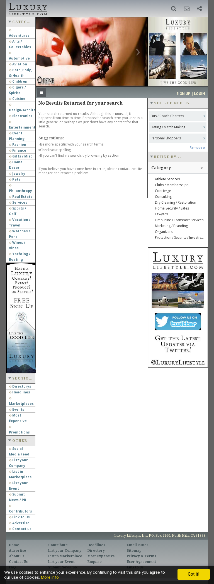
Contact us (20, 528)
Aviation (18, 64)
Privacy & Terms (141, 556)
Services (18, 202)
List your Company (64, 551)
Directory (96, 551)
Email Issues (137, 545)
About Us (16, 556)
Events (16, 409)
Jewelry (17, 173)
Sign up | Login (190, 93)
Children (18, 81)
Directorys (20, 386)
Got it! (194, 574)
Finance (17, 150)
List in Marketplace (65, 556)
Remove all (198, 147)
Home (14, 545)
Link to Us (19, 517)
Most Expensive (101, 556)
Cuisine (17, 98)
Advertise (19, 523)
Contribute (58, 545)
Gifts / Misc (20, 156)
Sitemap (134, 551)
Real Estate (21, 196)
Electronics (20, 116)
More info (50, 577)
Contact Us (18, 562)
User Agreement (141, 562)
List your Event (61, 562)
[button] (174, 8)
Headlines (19, 392)
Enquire (94, 562)
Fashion (17, 144)
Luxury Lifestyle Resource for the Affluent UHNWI (27, 8)
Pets (14, 179)
